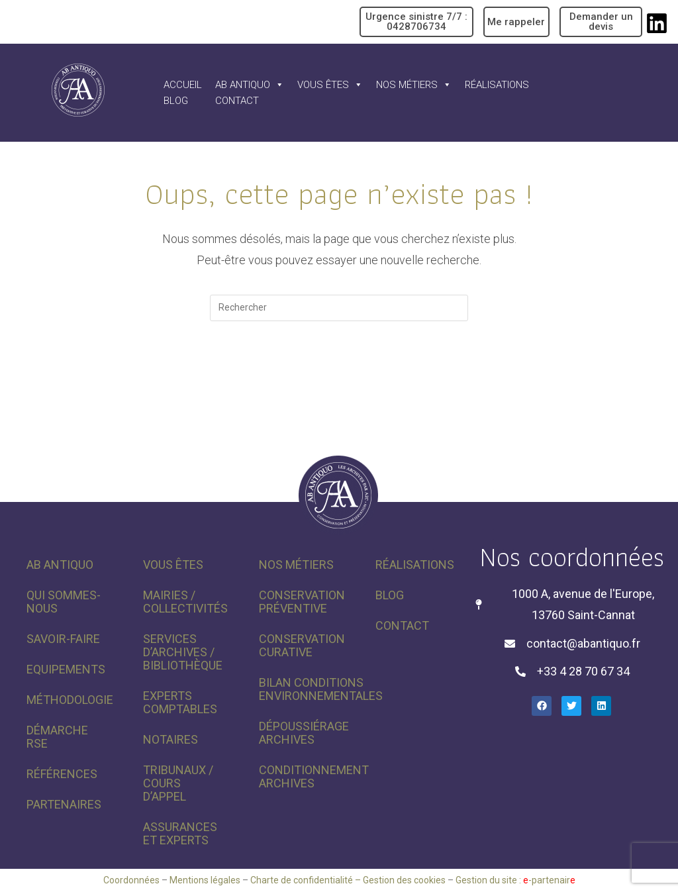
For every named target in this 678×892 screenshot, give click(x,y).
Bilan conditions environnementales (304, 689)
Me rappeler (516, 22)
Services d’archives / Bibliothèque (182, 652)
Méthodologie (69, 700)
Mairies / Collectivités (185, 601)
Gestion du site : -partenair (515, 880)
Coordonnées (131, 880)
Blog (176, 101)
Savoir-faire (63, 639)
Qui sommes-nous (63, 601)
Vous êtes (330, 84)
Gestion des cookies (404, 880)
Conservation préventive (302, 601)
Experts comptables (180, 702)
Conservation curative (302, 645)
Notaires (170, 739)
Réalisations (497, 85)
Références (61, 774)
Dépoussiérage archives (304, 732)
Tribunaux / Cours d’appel (178, 783)
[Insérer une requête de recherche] (339, 308)
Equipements (65, 669)
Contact (237, 101)
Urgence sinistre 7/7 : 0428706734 (416, 21)
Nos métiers (414, 84)
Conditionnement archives (304, 776)
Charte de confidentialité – (306, 880)
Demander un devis (601, 21)
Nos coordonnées (571, 556)
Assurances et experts (180, 833)
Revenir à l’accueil (339, 375)
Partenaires (63, 804)
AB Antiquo (249, 84)
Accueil (183, 85)
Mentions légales (205, 880)
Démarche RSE (57, 736)
